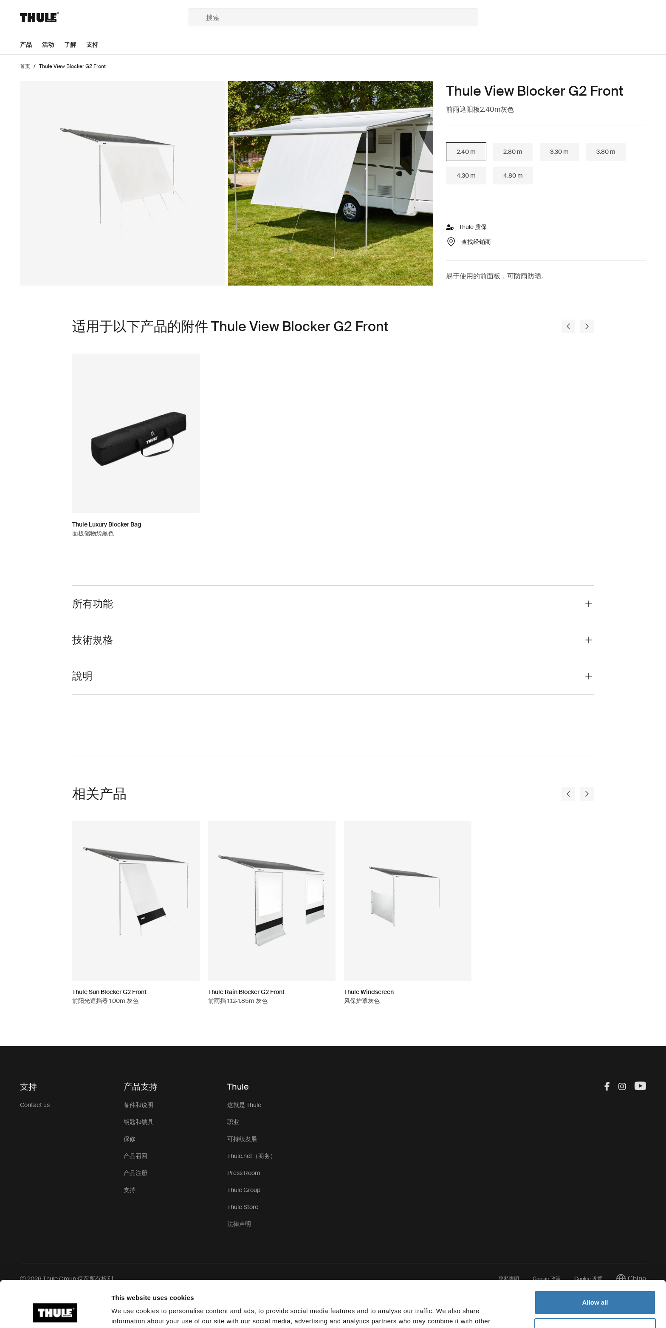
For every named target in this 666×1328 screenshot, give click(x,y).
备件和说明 (138, 1105)
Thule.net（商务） (251, 1156)
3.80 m (605, 152)
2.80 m (512, 152)
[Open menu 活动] (53, 44)
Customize (595, 1286)
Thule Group (243, 1190)
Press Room (243, 1173)
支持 (129, 1190)
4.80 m (513, 175)
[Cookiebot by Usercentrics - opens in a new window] (55, 1311)
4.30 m (466, 175)
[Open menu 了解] (75, 44)
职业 (233, 1122)
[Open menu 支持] (97, 44)
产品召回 (135, 1156)
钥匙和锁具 (138, 1122)
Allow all (595, 1259)
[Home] (104, 17)
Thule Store (242, 1207)
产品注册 (135, 1173)
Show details (131, 1311)
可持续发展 (242, 1139)
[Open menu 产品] (31, 44)
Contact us (35, 1105)
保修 (129, 1139)
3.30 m (559, 152)
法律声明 (239, 1224)
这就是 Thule (244, 1105)
